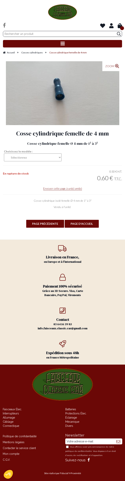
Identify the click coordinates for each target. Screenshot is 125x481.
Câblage (8, 421)
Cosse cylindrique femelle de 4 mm (62, 133)
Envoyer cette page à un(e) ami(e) (62, 188)
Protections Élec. (76, 413)
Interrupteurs (11, 413)
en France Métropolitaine (62, 349)
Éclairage (71, 417)
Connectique (11, 425)
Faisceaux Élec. (12, 409)
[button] (8, 474)
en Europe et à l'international (62, 254)
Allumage (9, 417)
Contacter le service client (19, 448)
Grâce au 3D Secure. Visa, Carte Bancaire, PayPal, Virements (62, 285)
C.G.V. (6, 459)
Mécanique (72, 421)
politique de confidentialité (78, 451)
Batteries (70, 409)
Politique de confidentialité (19, 436)
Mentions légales (13, 442)
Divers (69, 425)
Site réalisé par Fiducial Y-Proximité (62, 473)
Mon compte (11, 453)
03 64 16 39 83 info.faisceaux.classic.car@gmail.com (62, 318)
